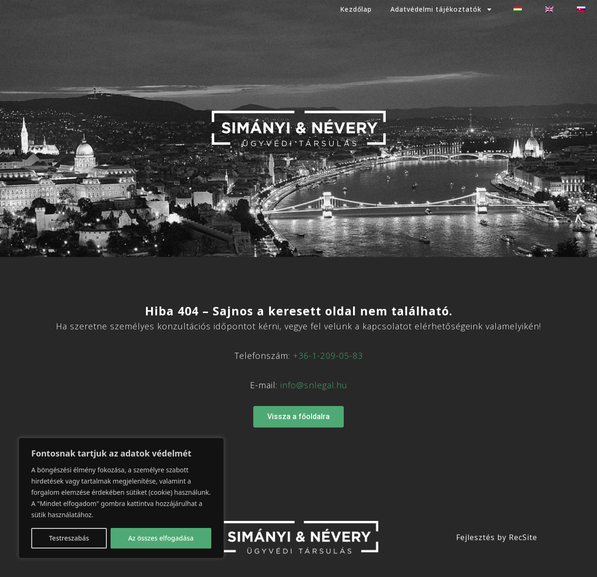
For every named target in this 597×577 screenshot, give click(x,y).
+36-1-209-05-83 (328, 355)
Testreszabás (69, 538)
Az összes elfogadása (161, 538)
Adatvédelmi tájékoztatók (441, 9)
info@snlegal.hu (313, 385)
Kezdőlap (356, 9)
